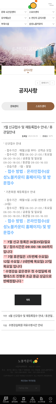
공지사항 (28, 70)
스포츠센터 (41, 106)
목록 (28, 300)
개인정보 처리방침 (28, 381)
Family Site (28, 388)
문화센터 (14, 106)
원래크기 (45, 83)
